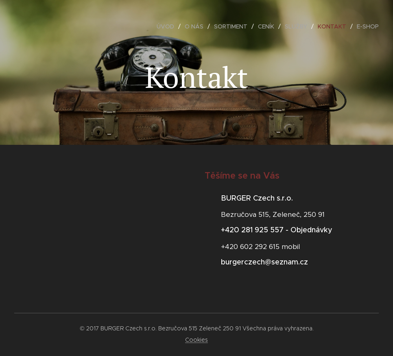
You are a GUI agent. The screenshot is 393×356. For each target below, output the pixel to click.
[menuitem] (168, 26)
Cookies (196, 339)
